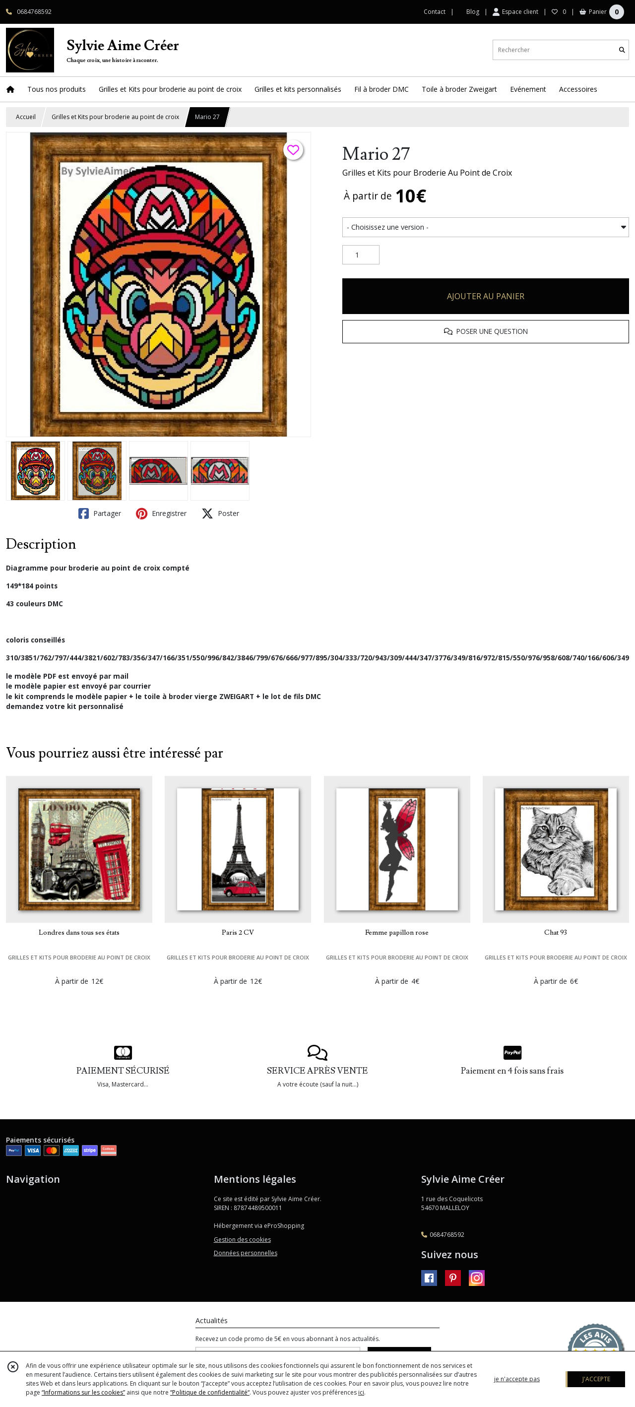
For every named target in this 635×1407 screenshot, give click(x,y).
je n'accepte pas (517, 1379)
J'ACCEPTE (596, 1379)
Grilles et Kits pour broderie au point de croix (115, 117)
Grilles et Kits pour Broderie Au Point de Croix (427, 172)
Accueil (26, 117)
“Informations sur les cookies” (83, 1392)
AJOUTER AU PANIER (485, 296)
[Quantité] (361, 255)
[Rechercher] (622, 50)
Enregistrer (161, 513)
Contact (434, 11)
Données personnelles (245, 1253)
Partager (99, 513)
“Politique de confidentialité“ (210, 1392)
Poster (220, 513)
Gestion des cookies (242, 1239)
